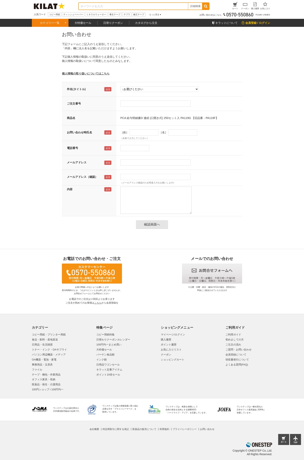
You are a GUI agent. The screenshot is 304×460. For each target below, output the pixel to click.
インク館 (101, 359)
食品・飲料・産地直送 (45, 339)
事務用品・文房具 (42, 364)
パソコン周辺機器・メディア (49, 354)
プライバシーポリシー (185, 429)
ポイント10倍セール (108, 374)
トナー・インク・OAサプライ (49, 349)
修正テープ (138, 14)
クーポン (166, 354)
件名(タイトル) (76, 89)
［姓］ (124, 132)
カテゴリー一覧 (49, 22)
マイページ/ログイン (173, 334)
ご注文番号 (74, 103)
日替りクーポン (113, 22)
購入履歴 (166, 339)
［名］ (163, 132)
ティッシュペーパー (73, 14)
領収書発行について (237, 359)
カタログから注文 (146, 22)
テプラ (127, 14)
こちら (98, 302)
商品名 (71, 118)
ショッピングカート (172, 359)
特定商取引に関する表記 (116, 429)
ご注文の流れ (233, 344)
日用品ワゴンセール (108, 364)
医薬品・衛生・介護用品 (46, 384)
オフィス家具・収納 (43, 379)
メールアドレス (77, 162)
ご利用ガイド (233, 334)
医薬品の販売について (144, 429)
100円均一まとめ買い (109, 344)
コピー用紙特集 (105, 334)
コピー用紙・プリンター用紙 (49, 334)
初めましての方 (234, 339)
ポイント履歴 (168, 344)
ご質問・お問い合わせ (238, 349)
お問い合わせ (207, 429)
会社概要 (94, 429)
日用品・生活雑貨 (42, 344)
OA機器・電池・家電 (44, 359)
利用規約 (164, 429)
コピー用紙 (54, 14)
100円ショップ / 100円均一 (47, 389)
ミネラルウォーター (96, 14)
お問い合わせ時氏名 (79, 132)
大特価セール (82, 22)
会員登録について (235, 354)
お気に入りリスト (171, 349)
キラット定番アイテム (109, 369)
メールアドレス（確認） (82, 176)
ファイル (37, 369)
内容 (69, 189)
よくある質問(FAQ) (236, 364)
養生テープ (114, 14)
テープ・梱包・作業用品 (46, 374)
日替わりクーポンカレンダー (113, 339)
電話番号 (72, 148)
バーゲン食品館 (105, 354)
